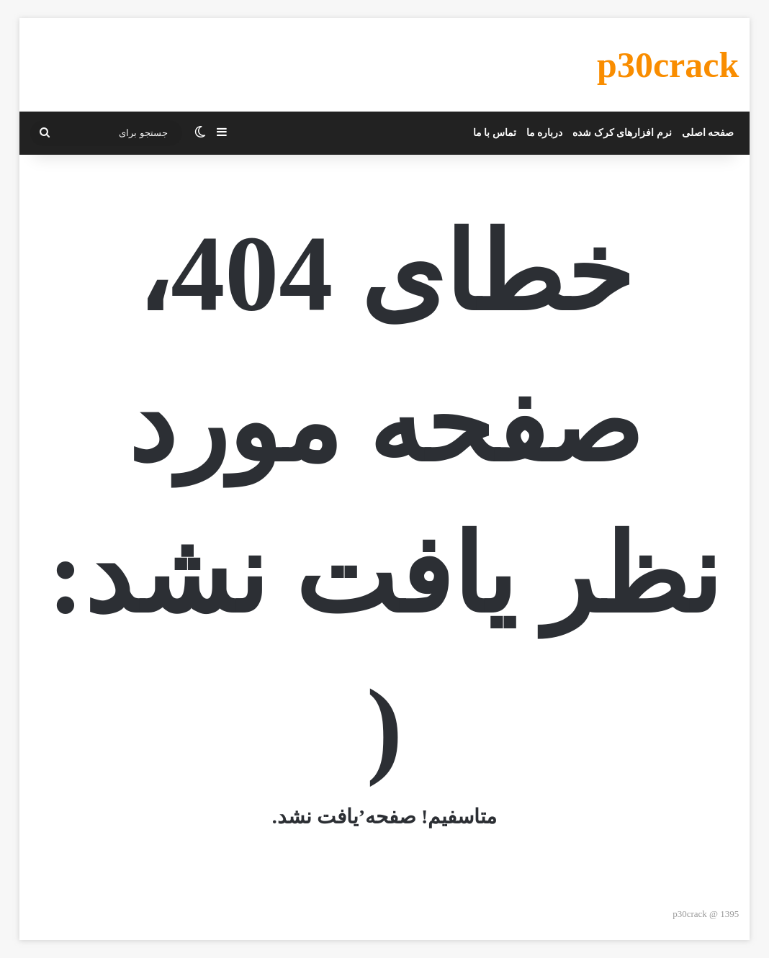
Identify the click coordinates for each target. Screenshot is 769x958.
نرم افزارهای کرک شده (622, 132)
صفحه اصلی (708, 132)
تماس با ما (494, 132)
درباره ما (544, 132)
